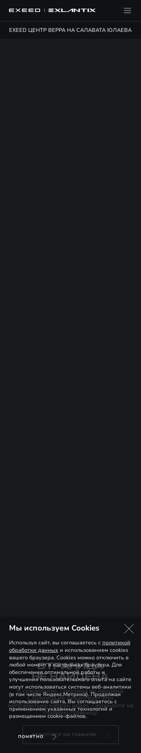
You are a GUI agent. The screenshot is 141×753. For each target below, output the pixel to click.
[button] (129, 629)
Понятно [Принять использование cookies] (31, 737)
